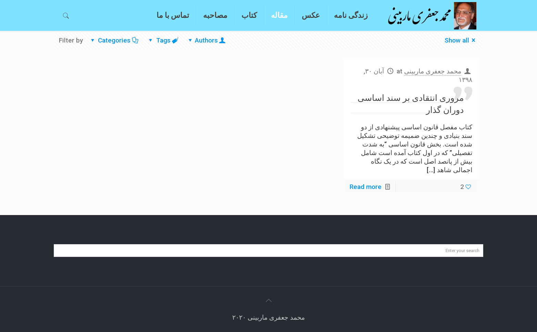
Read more (366, 187)
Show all (461, 40)
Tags (162, 40)
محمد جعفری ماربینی (432, 71)
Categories (114, 40)
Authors (206, 40)
